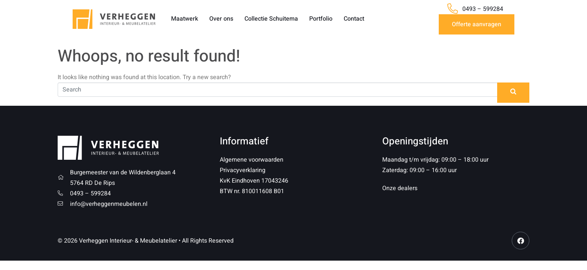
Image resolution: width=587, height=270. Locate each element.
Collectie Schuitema (271, 18)
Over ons (221, 18)
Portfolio (320, 18)
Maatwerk (184, 18)
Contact (354, 18)
